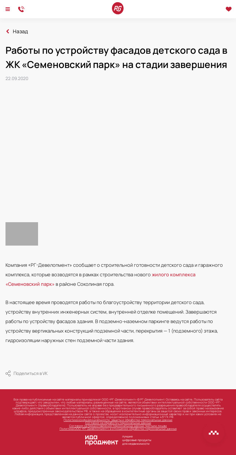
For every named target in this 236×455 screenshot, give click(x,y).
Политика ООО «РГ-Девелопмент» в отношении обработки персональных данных (118, 428)
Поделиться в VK (26, 373)
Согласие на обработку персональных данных (118, 423)
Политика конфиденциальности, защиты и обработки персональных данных (118, 420)
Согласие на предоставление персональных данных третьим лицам (118, 426)
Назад (20, 31)
